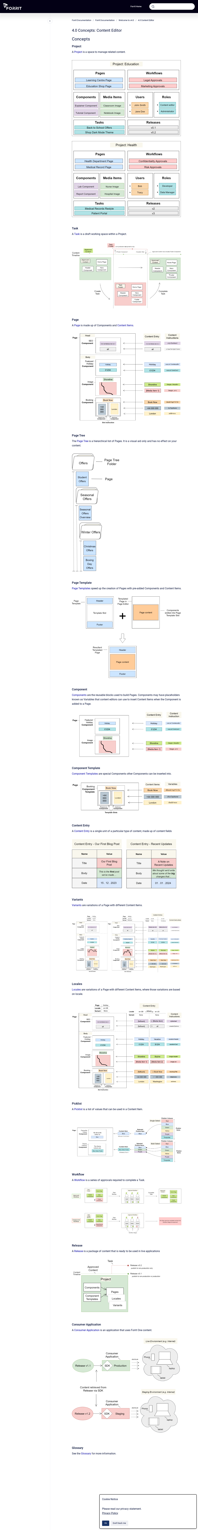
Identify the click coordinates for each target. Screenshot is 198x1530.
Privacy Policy (110, 1513)
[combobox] (172, 6)
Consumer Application (86, 1330)
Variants (76, 905)
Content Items (125, 325)
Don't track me (119, 1523)
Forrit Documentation (81, 20)
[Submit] (153, 6)
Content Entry (82, 831)
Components (79, 695)
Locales (76, 989)
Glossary (86, 1453)
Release (78, 1251)
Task (77, 234)
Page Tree (82, 441)
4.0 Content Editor (146, 20)
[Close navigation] (50, 21)
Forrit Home (136, 6)
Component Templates (85, 773)
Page (77, 325)
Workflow (80, 1180)
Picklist (78, 1109)
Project (78, 51)
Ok (105, 1523)
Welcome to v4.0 (126, 20)
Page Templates (81, 588)
